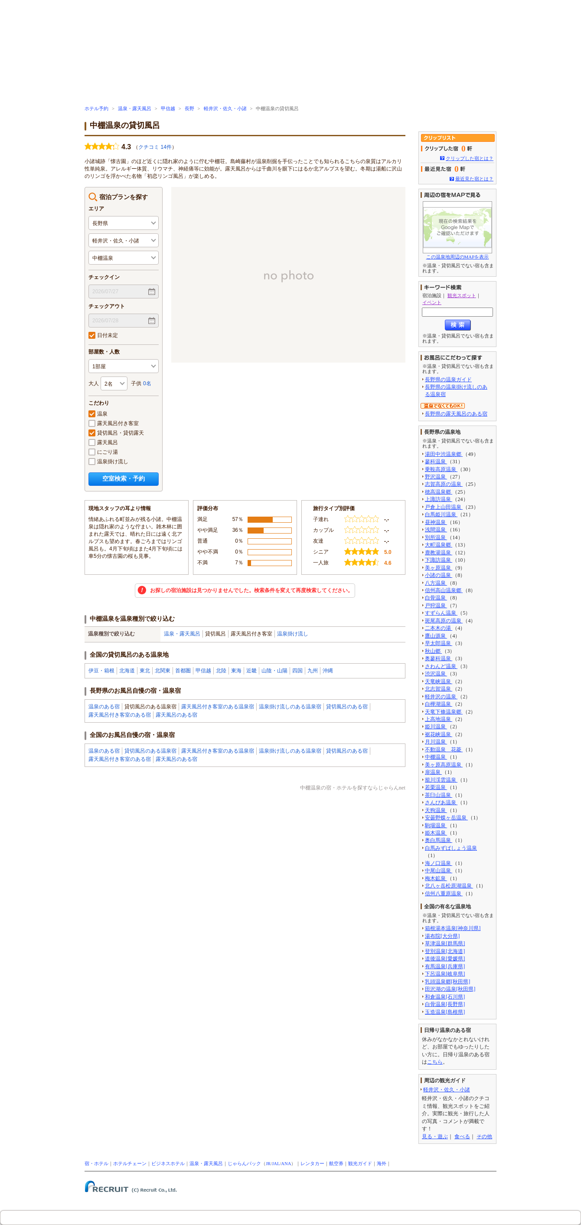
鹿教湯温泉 (438, 553)
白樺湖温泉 (438, 704)
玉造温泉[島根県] (445, 1012)
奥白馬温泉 (438, 840)
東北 (145, 671)
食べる (462, 1136)
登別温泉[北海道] (445, 951)
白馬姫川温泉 (441, 514)
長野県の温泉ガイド (448, 380)
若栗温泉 (436, 787)
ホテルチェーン (130, 1163)
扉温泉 (433, 772)
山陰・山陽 (274, 671)
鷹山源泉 (436, 636)
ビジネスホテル (168, 1163)
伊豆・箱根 (101, 671)
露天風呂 (103, 442)
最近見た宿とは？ (474, 178)
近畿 (251, 671)
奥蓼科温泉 (438, 658)
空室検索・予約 (123, 478)
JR (268, 1163)
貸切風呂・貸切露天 (116, 432)
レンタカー (312, 1163)
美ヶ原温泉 (438, 568)
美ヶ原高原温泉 (444, 765)
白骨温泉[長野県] (445, 1004)
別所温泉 (436, 537)
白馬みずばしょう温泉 (451, 848)
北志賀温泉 (438, 689)
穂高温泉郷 (438, 492)
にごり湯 (103, 452)
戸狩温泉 (436, 606)
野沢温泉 (436, 477)
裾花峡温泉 (438, 734)
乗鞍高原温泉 (441, 469)
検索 (458, 325)
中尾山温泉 (438, 871)
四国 (297, 671)
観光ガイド (360, 1163)
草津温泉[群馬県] (445, 943)
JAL (276, 1163)
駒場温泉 (436, 825)
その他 (484, 1136)
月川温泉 (436, 742)
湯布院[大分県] (442, 936)
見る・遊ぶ (435, 1136)
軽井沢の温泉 (441, 697)
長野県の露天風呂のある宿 (456, 414)
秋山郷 (433, 651)
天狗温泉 (436, 810)
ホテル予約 (96, 108)
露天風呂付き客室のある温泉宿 (217, 707)
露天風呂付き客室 (113, 423)
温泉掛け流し (108, 461)
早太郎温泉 (438, 643)
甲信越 (168, 108)
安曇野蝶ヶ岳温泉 (446, 818)
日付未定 (103, 335)
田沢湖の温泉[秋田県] (450, 989)
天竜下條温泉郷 (444, 712)
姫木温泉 (436, 833)
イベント (431, 302)
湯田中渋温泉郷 (444, 454)
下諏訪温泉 (438, 560)
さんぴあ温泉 (441, 802)
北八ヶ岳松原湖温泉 (449, 886)
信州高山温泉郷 (444, 590)
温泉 (98, 413)
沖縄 (328, 671)
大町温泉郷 (438, 545)
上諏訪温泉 (438, 499)
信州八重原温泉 (444, 894)
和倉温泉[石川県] (445, 997)
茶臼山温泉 (438, 795)
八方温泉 (436, 583)
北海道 (127, 671)
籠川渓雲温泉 (441, 780)
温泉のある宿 (104, 707)
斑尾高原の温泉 (444, 621)
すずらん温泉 (441, 613)
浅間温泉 (436, 530)
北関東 (162, 671)
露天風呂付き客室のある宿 (119, 715)
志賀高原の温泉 (444, 484)
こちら (435, 1062)
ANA (286, 1163)
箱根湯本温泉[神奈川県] (452, 928)
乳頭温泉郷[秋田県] (447, 982)
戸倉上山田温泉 (444, 507)
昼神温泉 (436, 522)
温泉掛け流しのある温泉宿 (290, 707)
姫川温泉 (436, 727)
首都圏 (183, 671)
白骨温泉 (436, 598)
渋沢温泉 (436, 674)
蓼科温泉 (436, 462)
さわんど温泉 (441, 666)
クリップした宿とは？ (469, 158)
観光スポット (461, 295)
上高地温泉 (438, 719)
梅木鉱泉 (436, 878)
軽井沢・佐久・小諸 (225, 108)
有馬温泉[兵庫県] (445, 966)
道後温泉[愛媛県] (445, 959)
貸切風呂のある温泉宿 (150, 751)
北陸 (221, 671)
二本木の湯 (438, 628)
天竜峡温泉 (438, 681)
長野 (189, 108)
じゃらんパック (244, 1163)
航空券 (336, 1163)
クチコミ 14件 (155, 147)
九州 (312, 671)
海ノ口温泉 (438, 863)
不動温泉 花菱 (444, 750)
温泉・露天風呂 (134, 108)
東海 (236, 671)
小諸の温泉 (438, 575)
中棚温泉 (436, 757)
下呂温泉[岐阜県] (445, 974)
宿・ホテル (96, 1163)
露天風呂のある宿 (176, 715)
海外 (381, 1163)
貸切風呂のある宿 (347, 707)
